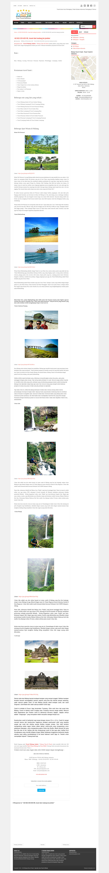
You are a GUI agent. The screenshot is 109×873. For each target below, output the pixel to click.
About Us (25, 5)
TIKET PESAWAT (49, 22)
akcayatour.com (18, 43)
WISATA (30, 22)
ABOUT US (71, 22)
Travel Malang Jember (29, 43)
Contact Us (32, 5)
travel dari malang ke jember (51, 41)
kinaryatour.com (91, 868)
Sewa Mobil (43, 746)
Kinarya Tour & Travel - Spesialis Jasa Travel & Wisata (36, 868)
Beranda (42, 844)
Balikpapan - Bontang (78, 37)
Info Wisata (76, 46)
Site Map (20, 5)
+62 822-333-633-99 (40, 41)
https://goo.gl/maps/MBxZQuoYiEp (26, 478)
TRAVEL (22, 22)
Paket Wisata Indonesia (79, 48)
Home (15, 5)
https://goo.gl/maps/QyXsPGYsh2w (26, 267)
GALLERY (65, 22)
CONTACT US (79, 22)
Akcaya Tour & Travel (43, 43)
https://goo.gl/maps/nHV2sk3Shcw (26, 364)
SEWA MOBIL (38, 22)
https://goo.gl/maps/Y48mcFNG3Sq (28, 694)
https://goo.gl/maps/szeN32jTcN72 (26, 173)
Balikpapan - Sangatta (78, 39)
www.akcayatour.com (41, 774)
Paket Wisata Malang (32, 746)
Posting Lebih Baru (18, 844)
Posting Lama (66, 844)
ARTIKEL (57, 22)
